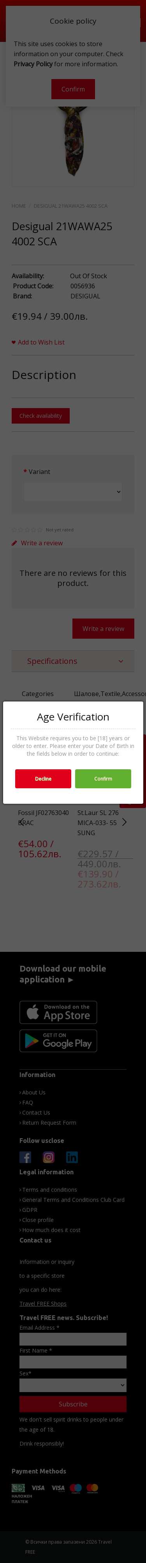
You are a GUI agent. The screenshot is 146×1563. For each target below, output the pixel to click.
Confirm (103, 778)
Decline (43, 778)
